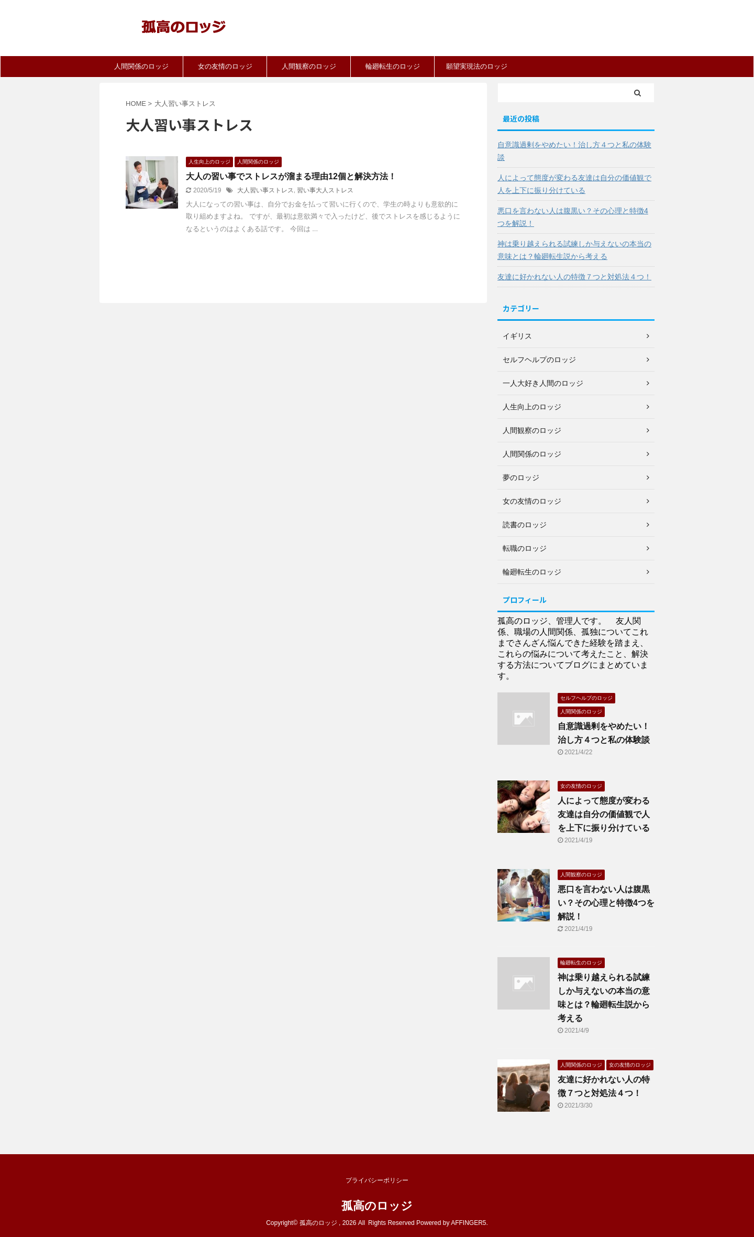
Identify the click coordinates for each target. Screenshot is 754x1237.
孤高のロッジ (377, 1205)
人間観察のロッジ (309, 66)
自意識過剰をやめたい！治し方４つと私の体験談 (574, 150)
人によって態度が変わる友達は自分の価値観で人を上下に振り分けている (574, 183)
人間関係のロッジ (141, 66)
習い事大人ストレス (325, 190)
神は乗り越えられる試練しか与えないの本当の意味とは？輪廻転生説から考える (574, 250)
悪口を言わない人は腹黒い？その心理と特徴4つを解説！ (572, 217)
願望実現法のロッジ (476, 66)
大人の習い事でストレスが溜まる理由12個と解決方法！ (291, 176)
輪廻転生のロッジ (392, 66)
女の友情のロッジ (225, 66)
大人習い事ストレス (265, 190)
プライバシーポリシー (377, 1180)
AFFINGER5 (468, 1223)
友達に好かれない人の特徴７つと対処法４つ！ (574, 277)
